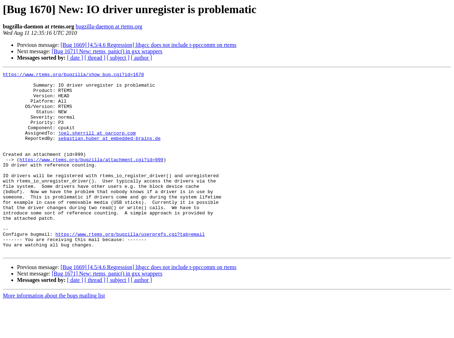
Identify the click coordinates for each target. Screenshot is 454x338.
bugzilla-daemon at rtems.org (109, 26)
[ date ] (75, 58)
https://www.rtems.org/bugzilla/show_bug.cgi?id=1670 (73, 75)
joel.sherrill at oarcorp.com (96, 145)
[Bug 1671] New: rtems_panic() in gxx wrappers (107, 51)
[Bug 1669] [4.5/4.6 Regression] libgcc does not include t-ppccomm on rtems (149, 45)
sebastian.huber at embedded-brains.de (109, 152)
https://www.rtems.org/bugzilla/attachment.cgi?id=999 (92, 177)
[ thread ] (94, 58)
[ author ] (141, 58)
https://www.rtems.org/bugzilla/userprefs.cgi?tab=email (130, 267)
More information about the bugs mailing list (54, 332)
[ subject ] (118, 58)
